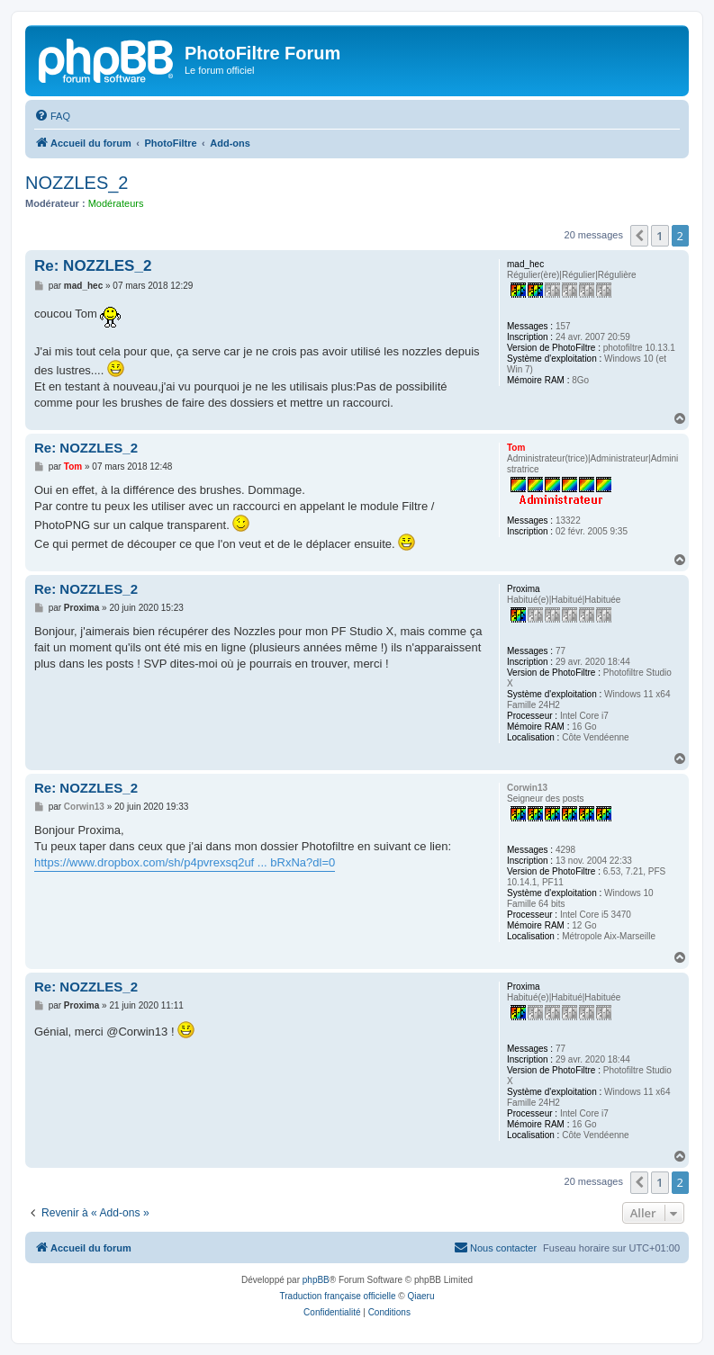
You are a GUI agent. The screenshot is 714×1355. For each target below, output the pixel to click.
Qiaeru (420, 1296)
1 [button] (659, 236)
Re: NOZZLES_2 (92, 265)
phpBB (316, 1280)
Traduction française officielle (338, 1296)
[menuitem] (52, 116)
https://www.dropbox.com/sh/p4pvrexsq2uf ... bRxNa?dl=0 (184, 862)
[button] (639, 236)
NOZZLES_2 (76, 183)
